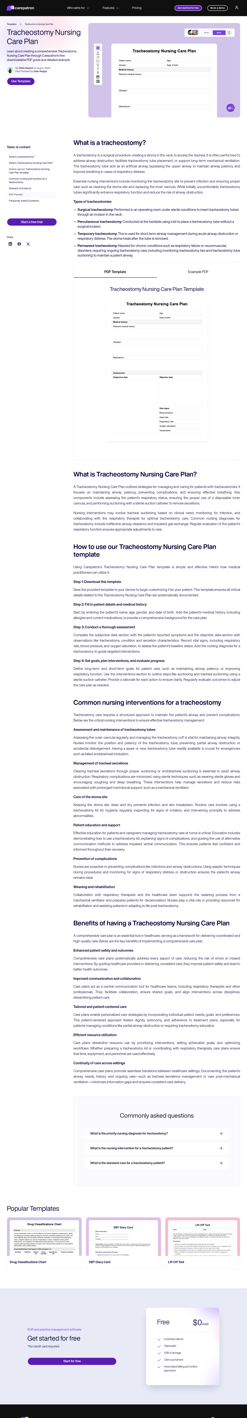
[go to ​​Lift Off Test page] (202, 1236)
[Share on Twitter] (28, 244)
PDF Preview (16, 195)
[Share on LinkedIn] (10, 244)
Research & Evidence (20, 188)
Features (110, 8)
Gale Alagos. (40, 71)
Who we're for (78, 8)
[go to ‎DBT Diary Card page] (123, 1236)
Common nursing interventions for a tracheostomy (28, 181)
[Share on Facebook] (19, 244)
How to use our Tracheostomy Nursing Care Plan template (29, 171)
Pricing (137, 8)
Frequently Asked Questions (24, 201)
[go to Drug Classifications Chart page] (44, 1236)
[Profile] (236, 8)
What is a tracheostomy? (21, 157)
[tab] (115, 272)
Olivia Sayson (26, 68)
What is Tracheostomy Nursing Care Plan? (31, 163)
